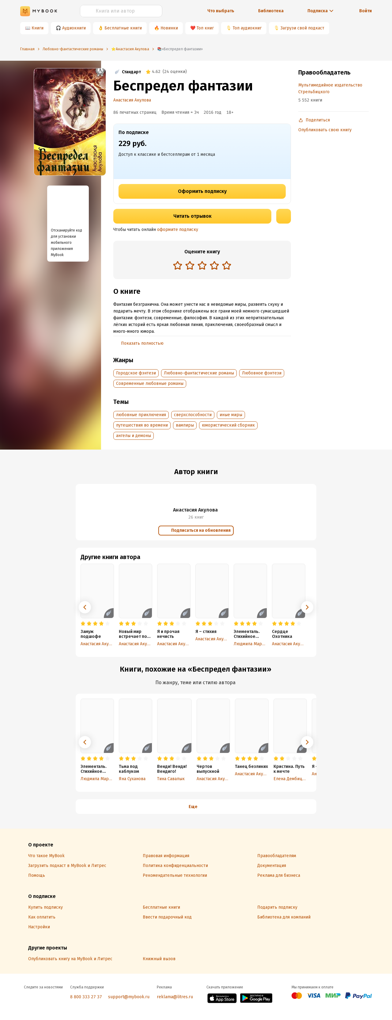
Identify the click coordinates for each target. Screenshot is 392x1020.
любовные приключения (141, 414)
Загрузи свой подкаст (302, 28)
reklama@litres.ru (175, 996)
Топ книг (205, 28)
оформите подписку (177, 229)
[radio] (178, 265)
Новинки (169, 28)
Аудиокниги (74, 28)
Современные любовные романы (149, 383)
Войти (365, 10)
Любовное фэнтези (261, 373)
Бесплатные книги (123, 28)
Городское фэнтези (136, 373)
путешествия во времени (142, 425)
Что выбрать (220, 10)
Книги (37, 28)
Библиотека (271, 10)
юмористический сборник (228, 425)
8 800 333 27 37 (86, 996)
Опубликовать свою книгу (325, 129)
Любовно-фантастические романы (199, 373)
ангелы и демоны (133, 435)
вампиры (185, 425)
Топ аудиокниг (247, 28)
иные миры (231, 414)
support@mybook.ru (128, 996)
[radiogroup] (202, 266)
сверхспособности (193, 414)
